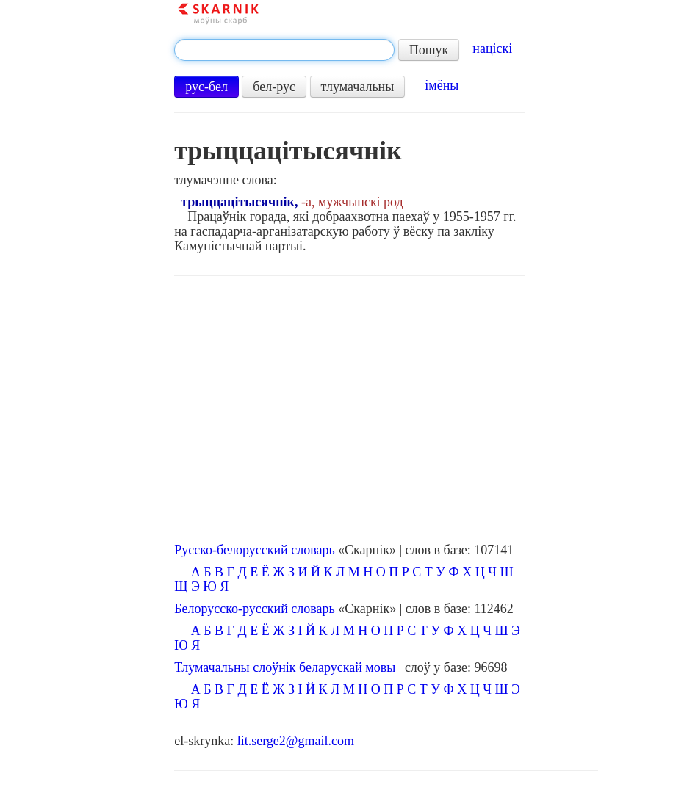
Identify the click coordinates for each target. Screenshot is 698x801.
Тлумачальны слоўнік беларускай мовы (284, 667)
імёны (441, 85)
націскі (492, 48)
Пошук (429, 50)
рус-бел (206, 86)
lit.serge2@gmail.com (295, 740)
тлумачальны (358, 86)
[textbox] (284, 50)
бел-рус (274, 86)
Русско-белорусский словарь (254, 550)
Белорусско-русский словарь (254, 608)
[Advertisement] (349, 394)
